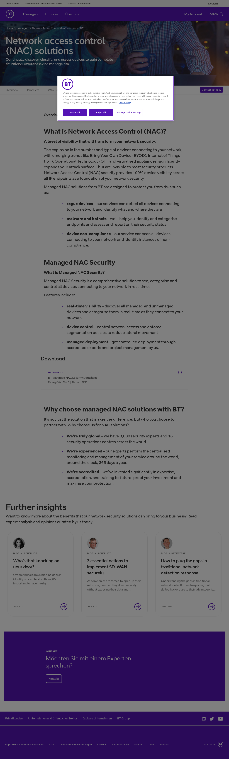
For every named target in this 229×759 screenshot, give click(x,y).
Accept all (75, 112)
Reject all (101, 112)
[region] (115, 98)
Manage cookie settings (129, 112)
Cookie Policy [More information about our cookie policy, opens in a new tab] (125, 102)
